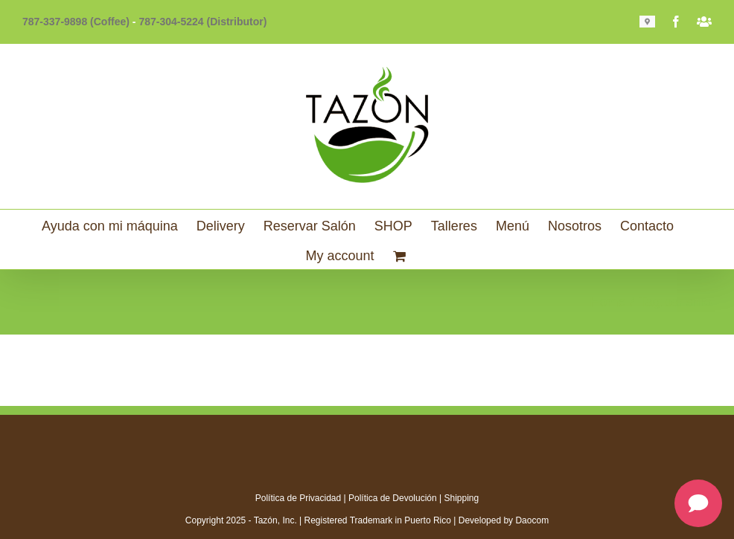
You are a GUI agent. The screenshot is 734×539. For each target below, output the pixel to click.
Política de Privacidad (298, 498)
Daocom (532, 520)
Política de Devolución (392, 498)
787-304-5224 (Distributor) (202, 22)
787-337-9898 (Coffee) (76, 22)
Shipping (461, 498)
